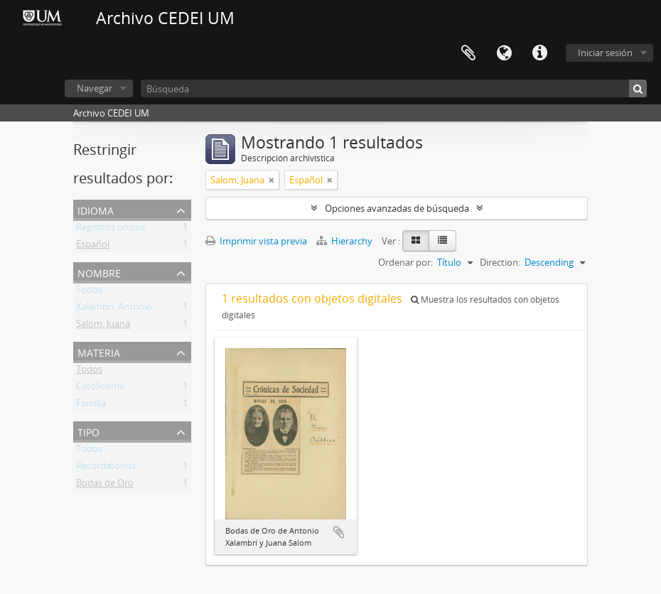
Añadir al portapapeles (339, 532)
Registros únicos (110, 229)
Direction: (500, 262)
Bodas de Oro (105, 485)
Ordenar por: (405, 262)
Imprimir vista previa (256, 240)
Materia (98, 351)
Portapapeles (468, 53)
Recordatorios (106, 468)
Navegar (94, 88)
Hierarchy (345, 240)
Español (92, 246)
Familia (91, 405)
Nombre (99, 271)
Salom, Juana (103, 326)
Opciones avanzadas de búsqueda (397, 208)
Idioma (504, 53)
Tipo (88, 431)
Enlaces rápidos (539, 53)
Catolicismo (100, 388)
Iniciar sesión (605, 52)
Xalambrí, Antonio (114, 309)
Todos (89, 292)
